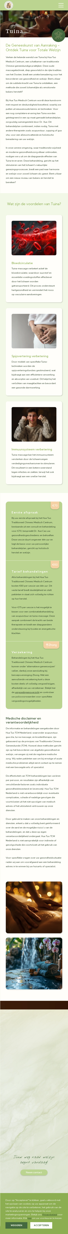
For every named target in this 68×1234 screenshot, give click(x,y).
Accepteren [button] (41, 1225)
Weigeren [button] (16, 1225)
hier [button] (30, 1218)
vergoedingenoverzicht (27, 692)
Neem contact (34, 1172)
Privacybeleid (49, 1214)
